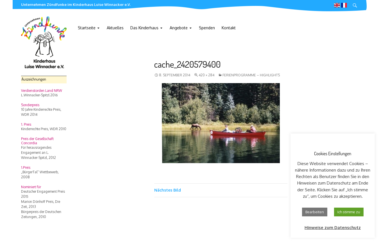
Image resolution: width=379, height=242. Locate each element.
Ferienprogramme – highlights (251, 75)
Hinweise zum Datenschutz (333, 227)
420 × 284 (206, 75)
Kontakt (229, 27)
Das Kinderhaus (144, 27)
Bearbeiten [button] (314, 212)
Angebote (179, 27)
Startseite (87, 27)
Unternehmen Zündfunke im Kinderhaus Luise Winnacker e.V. (76, 4)
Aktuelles (115, 27)
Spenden (207, 27)
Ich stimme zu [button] (348, 212)
